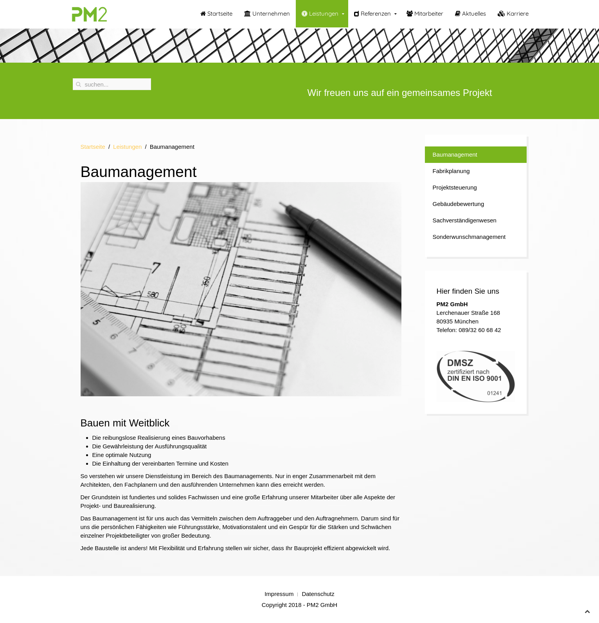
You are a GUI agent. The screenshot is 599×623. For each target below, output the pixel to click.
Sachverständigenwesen (464, 220)
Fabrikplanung (451, 171)
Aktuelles (470, 13)
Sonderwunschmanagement (469, 236)
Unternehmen (267, 13)
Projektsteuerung (455, 187)
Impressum (278, 593)
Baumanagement (455, 154)
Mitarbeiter (425, 13)
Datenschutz (318, 593)
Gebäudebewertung (458, 203)
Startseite (216, 13)
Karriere (513, 13)
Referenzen (372, 13)
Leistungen (320, 13)
